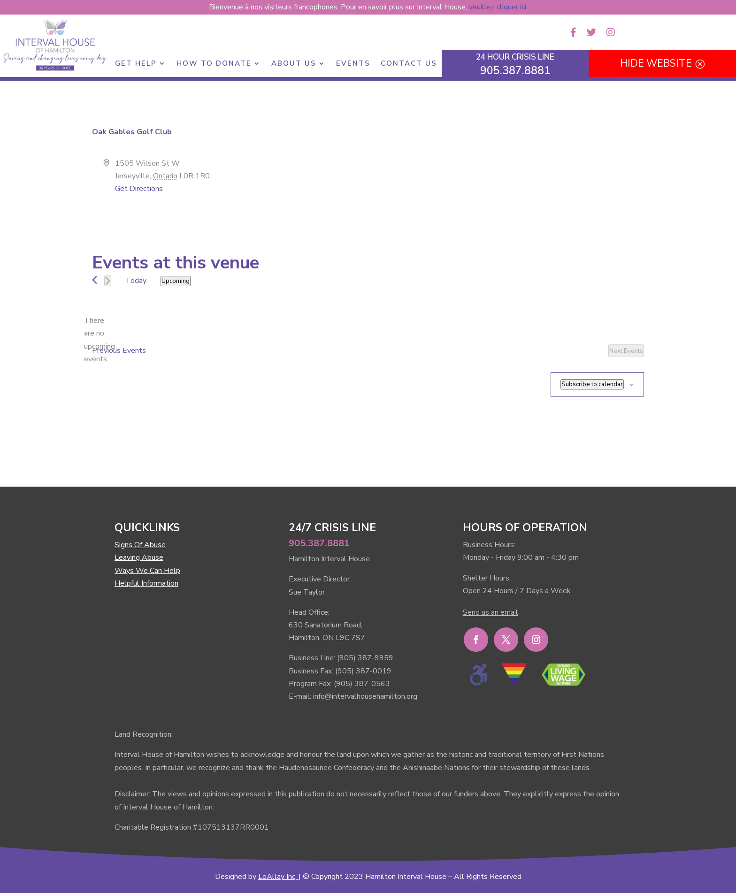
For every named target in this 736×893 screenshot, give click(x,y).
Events (353, 64)
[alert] (99, 340)
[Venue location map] (505, 192)
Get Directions (139, 188)
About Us (293, 64)
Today (135, 280)
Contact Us (409, 64)
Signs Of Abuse (140, 545)
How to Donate (214, 64)
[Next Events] (107, 280)
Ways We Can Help (147, 570)
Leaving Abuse (139, 557)
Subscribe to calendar (592, 384)
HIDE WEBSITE (656, 63)
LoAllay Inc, (277, 876)
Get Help (136, 64)
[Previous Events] (94, 279)
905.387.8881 (319, 543)
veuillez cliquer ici (497, 7)
